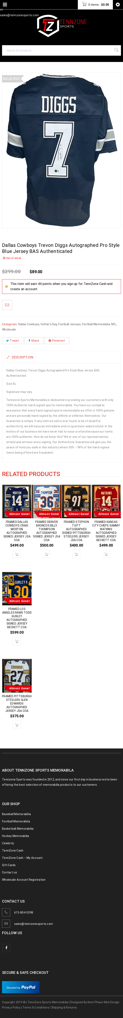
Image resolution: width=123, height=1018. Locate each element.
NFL (113, 324)
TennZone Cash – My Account (22, 857)
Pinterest (57, 340)
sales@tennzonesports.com (33, 923)
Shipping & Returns (64, 1007)
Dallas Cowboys (29, 324)
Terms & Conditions (35, 1007)
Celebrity (8, 843)
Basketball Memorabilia (18, 828)
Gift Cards (9, 865)
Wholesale (9, 329)
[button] (17, 554)
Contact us (9, 872)
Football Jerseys (69, 324)
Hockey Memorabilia (15, 836)
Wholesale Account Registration (24, 879)
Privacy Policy (11, 1007)
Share (34, 340)
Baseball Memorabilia (16, 814)
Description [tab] (22, 357)
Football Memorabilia (96, 324)
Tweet (12, 340)
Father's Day (49, 324)
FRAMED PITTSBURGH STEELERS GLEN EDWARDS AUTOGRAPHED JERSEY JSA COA (17, 703)
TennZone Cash (12, 850)
